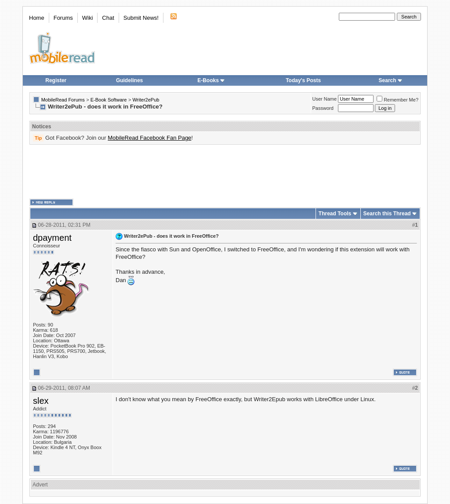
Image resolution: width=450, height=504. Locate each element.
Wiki (87, 18)
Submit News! (141, 18)
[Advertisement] (225, 172)
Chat (108, 18)
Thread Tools (335, 213)
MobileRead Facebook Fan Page (149, 137)
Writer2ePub (145, 99)
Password (323, 108)
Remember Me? (397, 99)
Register (55, 80)
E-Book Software (109, 99)
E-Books (211, 80)
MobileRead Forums (63, 99)
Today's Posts (303, 80)
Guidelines (129, 80)
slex (41, 401)
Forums (63, 18)
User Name (324, 99)
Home (36, 18)
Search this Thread (387, 213)
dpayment (52, 238)
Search (391, 80)
